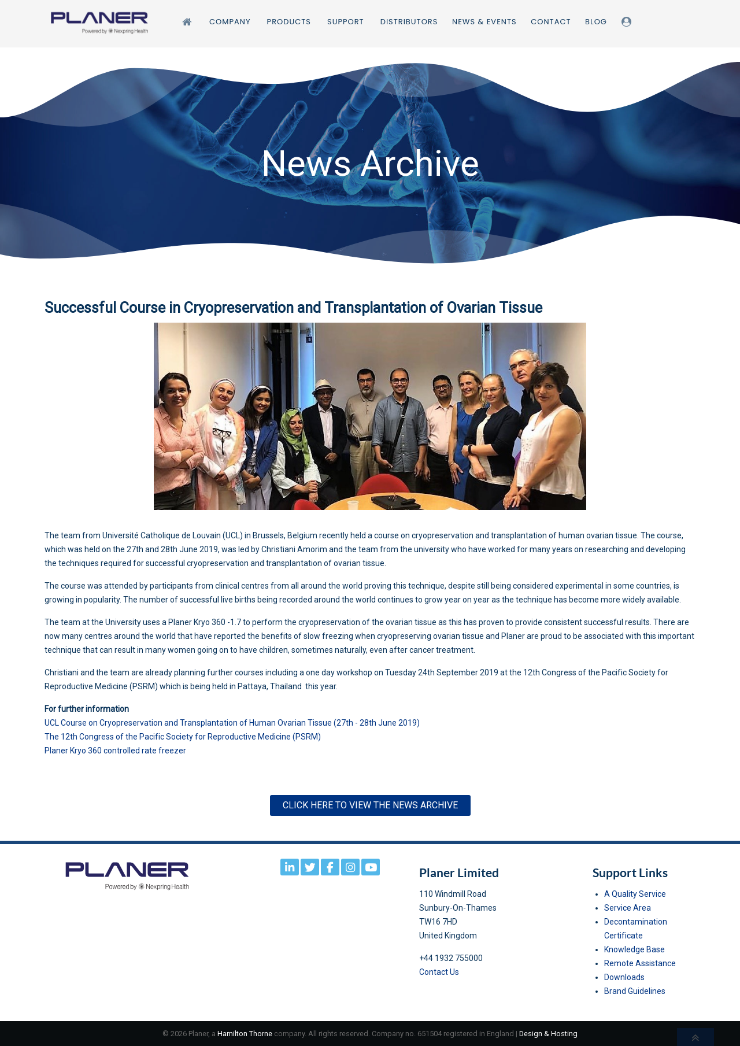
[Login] (628, 21)
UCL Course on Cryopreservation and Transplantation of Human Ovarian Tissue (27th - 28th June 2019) (232, 722)
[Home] (188, 21)
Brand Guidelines (634, 991)
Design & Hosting (548, 1033)
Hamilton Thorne (244, 1033)
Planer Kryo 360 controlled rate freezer (115, 750)
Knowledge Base (634, 949)
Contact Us (439, 972)
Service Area (627, 907)
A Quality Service (635, 894)
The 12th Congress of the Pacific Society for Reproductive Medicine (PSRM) (183, 736)
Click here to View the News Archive (370, 805)
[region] (370, 163)
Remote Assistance (640, 963)
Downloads (624, 977)
